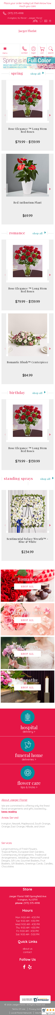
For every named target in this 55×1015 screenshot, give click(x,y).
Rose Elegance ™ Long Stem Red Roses (27, 130)
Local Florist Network (21, 1012)
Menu (4, 53)
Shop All (35, 73)
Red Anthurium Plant (27, 202)
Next (50, 115)
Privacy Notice (36, 1009)
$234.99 (27, 552)
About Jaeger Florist (14, 800)
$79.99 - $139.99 (27, 142)
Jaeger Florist (27, 31)
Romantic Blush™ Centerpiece (27, 362)
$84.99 (27, 375)
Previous (4, 115)
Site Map (39, 1012)
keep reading (9, 811)
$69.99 (28, 215)
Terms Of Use (18, 1009)
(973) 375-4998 (15, 13)
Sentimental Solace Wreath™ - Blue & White (27, 540)
